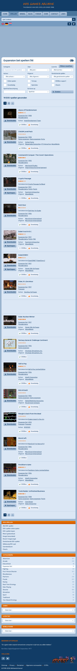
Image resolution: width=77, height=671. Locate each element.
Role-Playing (38, 587)
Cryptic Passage (24, 178)
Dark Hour (22, 205)
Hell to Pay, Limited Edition (36, 369)
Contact (54, 14)
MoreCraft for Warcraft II (36, 444)
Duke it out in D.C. (25, 231)
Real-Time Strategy (38, 585)
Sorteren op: (31, 88)
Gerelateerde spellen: (58, 73)
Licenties (6, 616)
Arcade (38, 561)
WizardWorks (55, 144)
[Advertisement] (38, 40)
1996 (30, 214)
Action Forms (29, 142)
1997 (29, 187)
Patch (30, 189)
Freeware (21, 289)
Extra (43, 139)
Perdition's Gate (24, 465)
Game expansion (23, 139)
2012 (30, 422)
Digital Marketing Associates (34, 401)
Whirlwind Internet (17, 668)
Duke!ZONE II (23, 255)
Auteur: (6, 73)
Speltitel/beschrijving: (11, 88)
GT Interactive (46, 144)
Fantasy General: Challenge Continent (33, 340)
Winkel (22, 14)
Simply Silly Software (32, 268)
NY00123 (27, 427)
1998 (30, 116)
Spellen (13, 14)
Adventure (38, 559)
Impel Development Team (32, 121)
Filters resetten (66, 66)
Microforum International (33, 219)
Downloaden (11, 120)
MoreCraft (22, 438)
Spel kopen (11, 193)
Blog (30, 14)
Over (46, 14)
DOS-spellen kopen (9, 531)
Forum (38, 14)
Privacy (12, 665)
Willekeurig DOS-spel (9, 544)
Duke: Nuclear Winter (26, 317)
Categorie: (7, 67)
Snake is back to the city (36, 419)
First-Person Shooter (38, 572)
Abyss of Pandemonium (27, 110)
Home (5, 14)
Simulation (38, 592)
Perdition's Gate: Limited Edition (38, 470)
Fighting (38, 569)
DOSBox (24, 172)
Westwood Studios (31, 166)
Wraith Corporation (31, 377)
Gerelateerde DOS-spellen (11, 541)
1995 (30, 161)
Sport (38, 595)
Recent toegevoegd (9, 539)
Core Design (29, 502)
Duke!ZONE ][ (32, 261)
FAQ (34, 239)
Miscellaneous (38, 574)
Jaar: (29, 67)
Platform (38, 577)
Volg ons (5, 654)
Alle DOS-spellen (8, 526)
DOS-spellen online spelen (11, 528)
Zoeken (57, 92)
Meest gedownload (9, 534)
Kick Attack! (23, 390)
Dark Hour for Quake (34, 211)
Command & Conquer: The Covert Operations (35, 155)
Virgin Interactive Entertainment (36, 168)
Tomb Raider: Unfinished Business (31, 491)
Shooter (38, 590)
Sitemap (4, 665)
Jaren (5, 606)
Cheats (5, 549)
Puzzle (38, 579)
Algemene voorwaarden (34, 665)
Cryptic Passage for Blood (36, 184)
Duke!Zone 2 (41, 261)
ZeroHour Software (30, 292)
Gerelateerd (8, 627)
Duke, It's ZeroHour (25, 281)
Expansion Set (23, 116)
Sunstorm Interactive (32, 192)
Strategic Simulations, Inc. (33, 351)
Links (63, 14)
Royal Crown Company (32, 403)
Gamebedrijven (8, 547)
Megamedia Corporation (33, 144)
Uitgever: (30, 73)
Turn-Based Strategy (38, 600)
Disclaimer (20, 665)
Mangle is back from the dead (29, 414)
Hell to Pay (22, 364)
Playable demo (23, 118)
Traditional (38, 598)
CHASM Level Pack (25, 131)
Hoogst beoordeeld (9, 536)
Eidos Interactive (30, 504)
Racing (38, 582)
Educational (38, 564)
